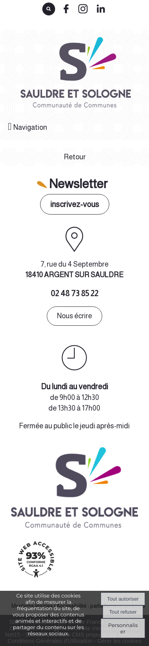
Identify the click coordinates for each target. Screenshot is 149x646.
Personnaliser (123, 628)
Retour (75, 157)
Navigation (30, 127)
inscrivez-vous (74, 204)
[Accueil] (74, 75)
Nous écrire (74, 316)
